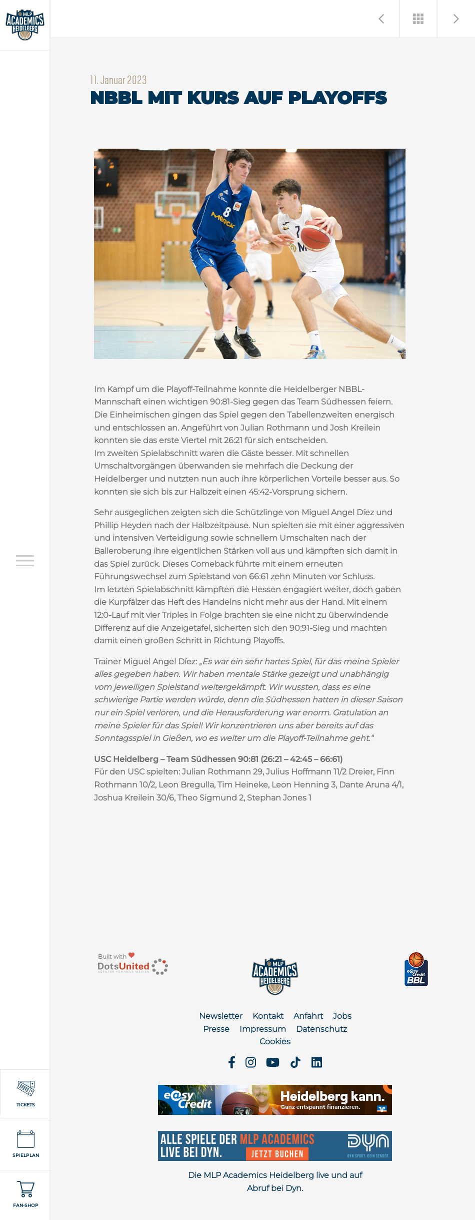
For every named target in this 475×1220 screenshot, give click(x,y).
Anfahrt (308, 1016)
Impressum (263, 1029)
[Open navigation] (25, 560)
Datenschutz (321, 1029)
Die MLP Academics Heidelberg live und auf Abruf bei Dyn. (275, 1181)
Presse (216, 1029)
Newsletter (220, 1016)
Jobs (342, 1016)
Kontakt (268, 1016)
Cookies (275, 1041)
